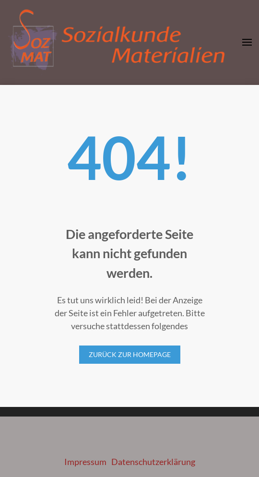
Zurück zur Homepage (130, 354)
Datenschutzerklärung (153, 461)
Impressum (85, 461)
